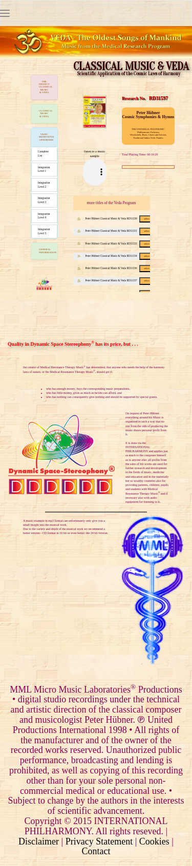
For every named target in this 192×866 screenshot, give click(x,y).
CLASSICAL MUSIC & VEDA (46, 113)
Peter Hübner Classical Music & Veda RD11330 (116, 218)
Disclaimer (38, 841)
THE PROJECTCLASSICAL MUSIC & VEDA (46, 87)
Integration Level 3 (44, 200)
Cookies (154, 841)
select (146, 218)
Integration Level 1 (44, 169)
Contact (96, 851)
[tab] (44, 87)
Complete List (43, 153)
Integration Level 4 (44, 215)
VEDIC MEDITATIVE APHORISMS (46, 137)
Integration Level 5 (44, 231)
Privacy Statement (99, 841)
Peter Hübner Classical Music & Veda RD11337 (116, 280)
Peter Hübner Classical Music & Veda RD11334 (116, 255)
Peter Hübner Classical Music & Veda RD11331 (116, 230)
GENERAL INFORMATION (47, 250)
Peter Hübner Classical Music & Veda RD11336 (116, 268)
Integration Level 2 (44, 184)
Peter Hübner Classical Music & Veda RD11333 (116, 243)
